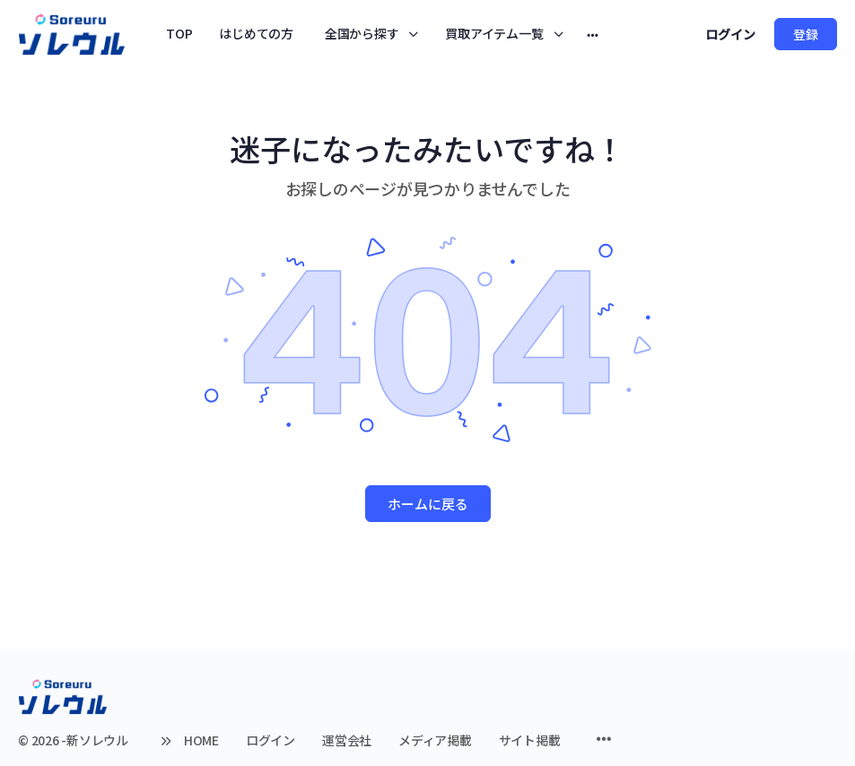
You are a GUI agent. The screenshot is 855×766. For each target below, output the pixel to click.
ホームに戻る (428, 503)
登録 (805, 34)
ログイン (730, 34)
